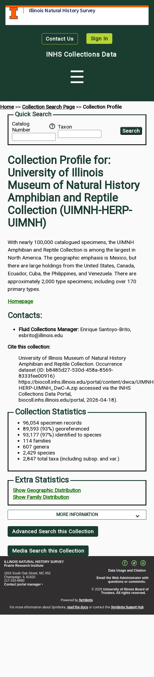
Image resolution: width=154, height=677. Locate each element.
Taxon (65, 127)
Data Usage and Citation (127, 570)
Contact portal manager (22, 584)
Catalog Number (30, 127)
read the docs (77, 607)
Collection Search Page (48, 107)
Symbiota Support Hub (127, 607)
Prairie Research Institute (24, 566)
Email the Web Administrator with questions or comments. (122, 580)
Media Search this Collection (48, 551)
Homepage (20, 301)
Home (7, 107)
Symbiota (86, 600)
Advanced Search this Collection (53, 531)
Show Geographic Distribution (47, 490)
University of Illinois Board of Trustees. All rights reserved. (125, 591)
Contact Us (60, 39)
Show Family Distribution (41, 497)
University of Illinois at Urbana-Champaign (14, 13)
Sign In (99, 38)
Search (131, 131)
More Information (77, 514)
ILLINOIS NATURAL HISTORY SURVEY (34, 562)
